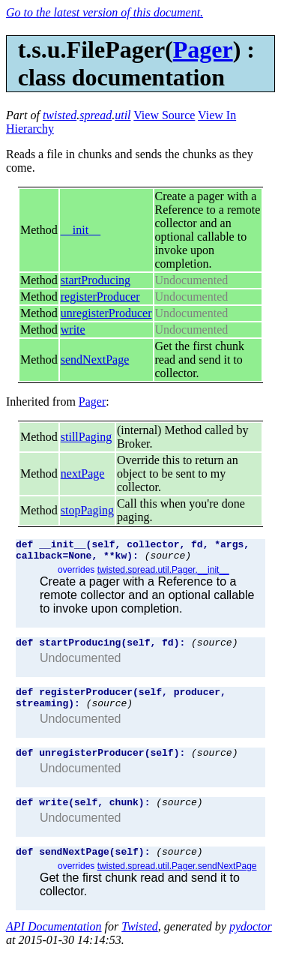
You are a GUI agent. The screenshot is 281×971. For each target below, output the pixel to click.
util (122, 115)
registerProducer (100, 296)
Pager (203, 49)
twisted (59, 115)
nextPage (83, 473)
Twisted (139, 944)
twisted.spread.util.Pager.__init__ (163, 574)
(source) (168, 559)
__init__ (80, 229)
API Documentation (54, 944)
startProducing (95, 280)
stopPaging (87, 510)
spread (95, 115)
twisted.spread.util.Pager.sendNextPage (177, 884)
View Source (164, 115)
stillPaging (86, 436)
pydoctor (250, 944)
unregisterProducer (106, 313)
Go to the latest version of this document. (104, 12)
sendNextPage (95, 359)
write (73, 329)
